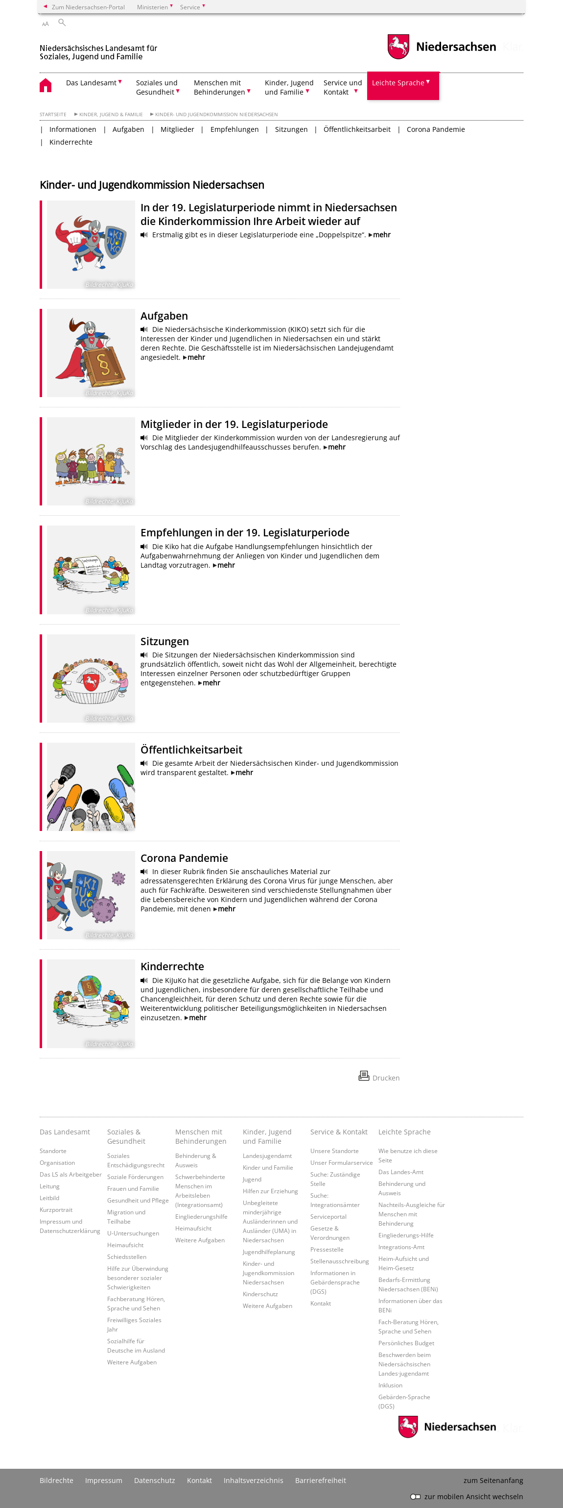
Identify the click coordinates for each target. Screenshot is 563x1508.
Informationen (72, 129)
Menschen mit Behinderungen (201, 1136)
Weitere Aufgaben (132, 1362)
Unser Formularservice (341, 1162)
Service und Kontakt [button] (343, 87)
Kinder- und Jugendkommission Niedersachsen (216, 114)
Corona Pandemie (436, 129)
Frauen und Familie (133, 1188)
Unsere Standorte (334, 1151)
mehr (382, 234)
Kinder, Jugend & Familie (111, 114)
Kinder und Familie (268, 1167)
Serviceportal (328, 1216)
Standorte (53, 1151)
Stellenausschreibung (339, 1261)
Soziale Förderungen (135, 1177)
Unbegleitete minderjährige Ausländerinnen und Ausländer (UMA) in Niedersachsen (270, 1221)
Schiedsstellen (126, 1256)
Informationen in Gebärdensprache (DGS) (335, 1282)
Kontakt (320, 1303)
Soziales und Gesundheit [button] (157, 87)
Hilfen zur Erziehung (270, 1191)
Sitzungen (291, 129)
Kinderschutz (260, 1294)
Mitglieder (177, 129)
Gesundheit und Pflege (138, 1200)
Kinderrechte (71, 142)
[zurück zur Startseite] (100, 48)
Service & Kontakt (339, 1131)
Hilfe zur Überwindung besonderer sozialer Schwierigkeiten (137, 1277)
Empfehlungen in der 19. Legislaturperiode (245, 532)
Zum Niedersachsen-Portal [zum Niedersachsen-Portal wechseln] (88, 7)
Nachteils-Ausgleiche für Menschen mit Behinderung (411, 1214)
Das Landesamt (65, 1131)
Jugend (252, 1179)
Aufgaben (128, 129)
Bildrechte (56, 1480)
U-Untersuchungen (133, 1233)
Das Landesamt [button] (91, 82)
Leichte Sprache (404, 1131)
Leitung (50, 1186)
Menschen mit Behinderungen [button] (219, 87)
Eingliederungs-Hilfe (406, 1235)
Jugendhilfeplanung (269, 1252)
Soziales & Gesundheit (126, 1136)
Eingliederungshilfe (201, 1216)
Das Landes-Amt (400, 1172)
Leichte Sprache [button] (398, 82)
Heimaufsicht (125, 1245)
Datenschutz (154, 1480)
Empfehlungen (235, 129)
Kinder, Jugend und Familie (267, 1136)
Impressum (103, 1480)
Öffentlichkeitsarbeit (357, 129)
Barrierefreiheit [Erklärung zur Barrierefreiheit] (320, 1480)
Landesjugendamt (267, 1155)
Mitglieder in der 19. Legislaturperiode (234, 424)
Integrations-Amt (401, 1247)
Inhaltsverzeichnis (253, 1480)
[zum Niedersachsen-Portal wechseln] (441, 58)
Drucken (386, 1077)
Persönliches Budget (406, 1343)
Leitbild (49, 1198)
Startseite (53, 114)
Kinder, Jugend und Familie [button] (289, 87)
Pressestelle (327, 1249)
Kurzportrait (56, 1209)
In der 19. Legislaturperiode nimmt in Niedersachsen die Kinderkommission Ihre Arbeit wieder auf (269, 214)
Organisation (57, 1162)
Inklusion (390, 1385)
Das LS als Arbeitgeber (71, 1174)
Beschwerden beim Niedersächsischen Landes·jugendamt (404, 1364)
